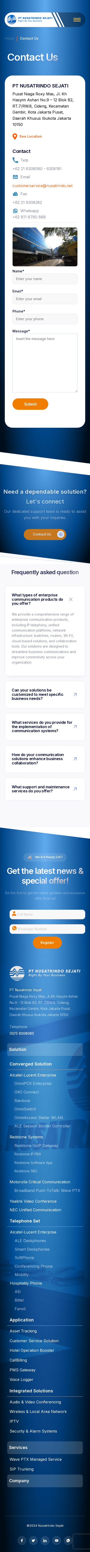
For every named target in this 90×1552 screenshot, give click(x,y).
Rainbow (22, 1100)
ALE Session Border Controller (42, 1126)
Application (22, 1319)
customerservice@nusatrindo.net (42, 185)
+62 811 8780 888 (29, 217)
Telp (20, 160)
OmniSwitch (25, 1109)
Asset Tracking (23, 1331)
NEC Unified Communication (35, 1209)
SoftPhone (24, 1257)
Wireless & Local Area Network (38, 1411)
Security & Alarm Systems (33, 1431)
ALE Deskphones (30, 1240)
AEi (18, 1291)
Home (9, 38)
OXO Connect (26, 1092)
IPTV (14, 1421)
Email (21, 177)
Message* (45, 361)
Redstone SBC (25, 1171)
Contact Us (48, 534)
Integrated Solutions (31, 1390)
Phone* (45, 315)
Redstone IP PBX (27, 1154)
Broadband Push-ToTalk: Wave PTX (47, 1190)
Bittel (19, 1300)
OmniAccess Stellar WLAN (38, 1117)
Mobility (22, 1274)
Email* (45, 295)
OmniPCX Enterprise (33, 1083)
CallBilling (18, 1360)
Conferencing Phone (34, 1266)
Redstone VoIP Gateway (36, 1145)
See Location (27, 136)
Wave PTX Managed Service (36, 1459)
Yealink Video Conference (33, 1201)
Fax (19, 194)
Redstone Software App (33, 1163)
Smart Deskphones (32, 1249)
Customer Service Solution (34, 1340)
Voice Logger (21, 1379)
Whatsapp (25, 211)
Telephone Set (25, 1220)
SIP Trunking (22, 1469)
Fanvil (20, 1308)
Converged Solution (31, 1063)
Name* (45, 275)
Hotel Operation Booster (32, 1350)
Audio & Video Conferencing (35, 1402)
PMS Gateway (23, 1370)
